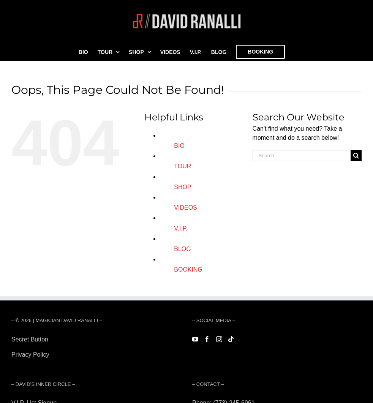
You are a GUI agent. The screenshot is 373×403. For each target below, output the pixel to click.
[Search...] (302, 155)
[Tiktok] (231, 339)
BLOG (182, 249)
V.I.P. (181, 228)
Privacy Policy (30, 354)
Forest (19, 370)
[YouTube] (195, 339)
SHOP (182, 187)
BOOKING (188, 269)
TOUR (182, 166)
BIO (179, 145)
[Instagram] (219, 339)
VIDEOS (185, 207)
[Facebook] (207, 339)
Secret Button (29, 339)
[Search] (356, 155)
